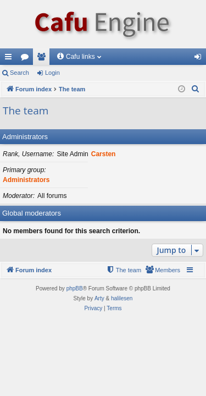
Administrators (25, 137)
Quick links (10, 59)
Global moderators (31, 213)
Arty (99, 298)
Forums (27, 59)
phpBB (74, 288)
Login (52, 72)
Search (19, 72)
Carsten (103, 154)
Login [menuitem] (200, 59)
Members (43, 59)
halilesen (121, 298)
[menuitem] (196, 89)
